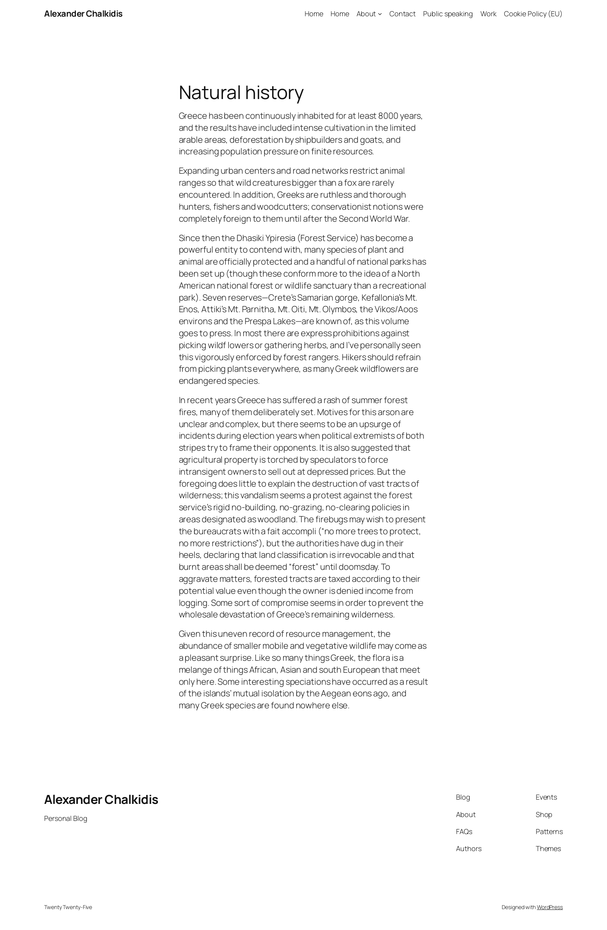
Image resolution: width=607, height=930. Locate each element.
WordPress (550, 907)
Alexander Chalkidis (83, 13)
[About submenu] (380, 14)
